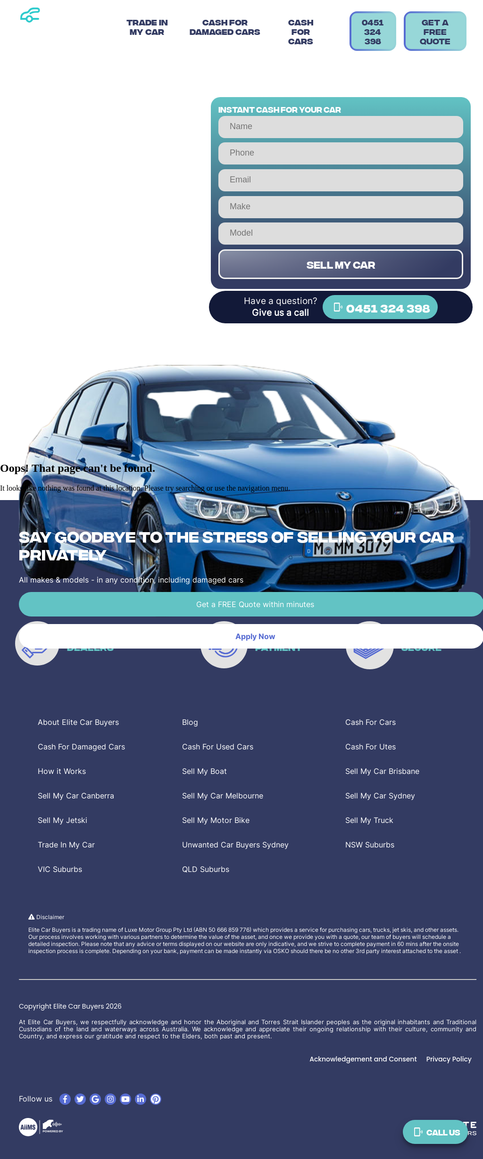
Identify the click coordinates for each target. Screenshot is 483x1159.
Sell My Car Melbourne (222, 795)
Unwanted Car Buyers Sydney (235, 844)
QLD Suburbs (205, 869)
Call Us (435, 1131)
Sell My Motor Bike (216, 820)
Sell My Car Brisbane (382, 771)
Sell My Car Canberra (76, 795)
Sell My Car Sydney (380, 795)
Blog (190, 722)
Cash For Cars (300, 31)
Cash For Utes (370, 746)
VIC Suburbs (60, 869)
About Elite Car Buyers (78, 722)
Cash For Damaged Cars (225, 26)
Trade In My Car (147, 26)
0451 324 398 (372, 31)
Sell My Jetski (62, 820)
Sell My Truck (369, 820)
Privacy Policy (449, 1059)
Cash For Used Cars (217, 746)
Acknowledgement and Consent (363, 1059)
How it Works (62, 771)
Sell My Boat (204, 771)
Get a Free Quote (435, 31)
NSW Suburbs (369, 844)
